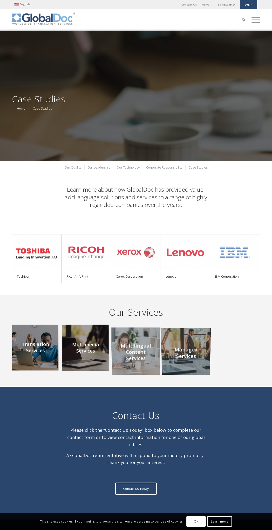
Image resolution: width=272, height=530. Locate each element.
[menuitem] (23, 4)
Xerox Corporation (129, 276)
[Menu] (254, 19)
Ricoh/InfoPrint (77, 276)
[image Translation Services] (37, 350)
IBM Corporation (227, 276)
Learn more (219, 521)
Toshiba (23, 276)
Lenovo (171, 276)
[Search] (243, 19)
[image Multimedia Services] (87, 350)
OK (196, 521)
